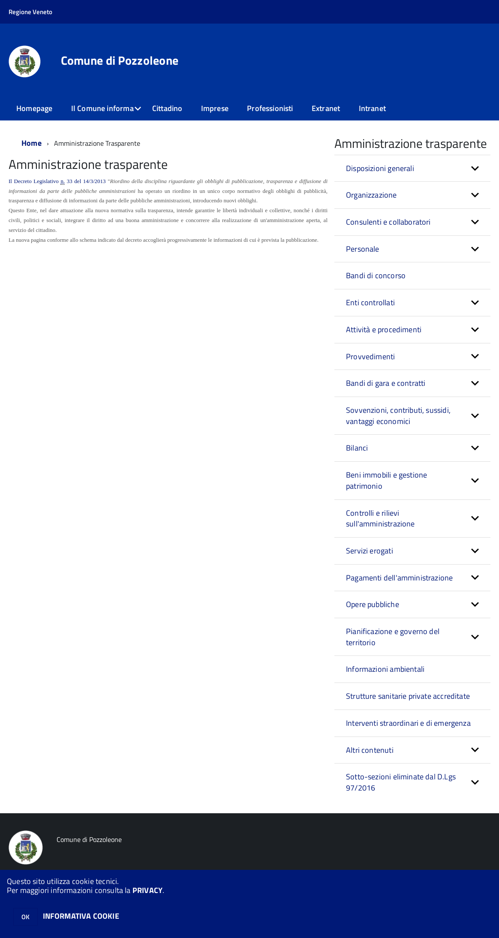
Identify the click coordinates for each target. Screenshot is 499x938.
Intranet (372, 108)
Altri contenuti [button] (370, 750)
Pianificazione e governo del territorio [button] (392, 636)
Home (31, 143)
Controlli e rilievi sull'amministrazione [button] (380, 518)
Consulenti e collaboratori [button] (388, 222)
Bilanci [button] (357, 448)
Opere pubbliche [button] (372, 604)
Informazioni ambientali (385, 669)
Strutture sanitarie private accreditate (408, 696)
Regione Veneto (30, 12)
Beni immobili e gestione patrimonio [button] (386, 480)
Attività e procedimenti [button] (383, 329)
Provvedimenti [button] (370, 356)
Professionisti (270, 108)
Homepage (34, 108)
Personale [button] (362, 249)
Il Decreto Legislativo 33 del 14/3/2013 (57, 181)
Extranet (326, 108)
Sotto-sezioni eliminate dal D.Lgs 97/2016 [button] (401, 782)
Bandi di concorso (376, 275)
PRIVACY (147, 890)
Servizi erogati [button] (369, 550)
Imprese (214, 108)
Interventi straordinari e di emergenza (408, 723)
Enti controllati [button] (370, 302)
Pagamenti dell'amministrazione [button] (399, 577)
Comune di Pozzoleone (120, 60)
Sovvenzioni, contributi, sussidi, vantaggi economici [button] (398, 415)
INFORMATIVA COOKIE (81, 916)
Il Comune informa (102, 108)
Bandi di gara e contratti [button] (386, 383)
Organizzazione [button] (371, 195)
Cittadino (167, 108)
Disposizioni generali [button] (380, 168)
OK (25, 917)
